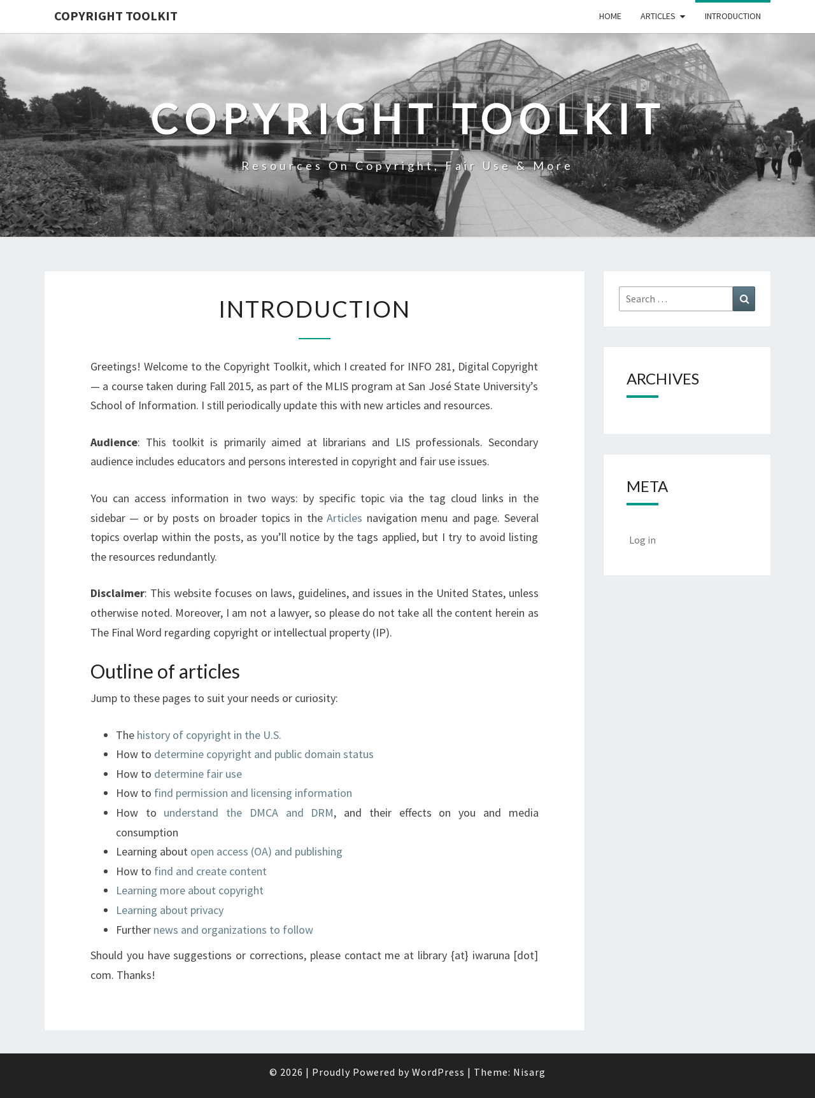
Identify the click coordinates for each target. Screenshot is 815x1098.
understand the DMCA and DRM (249, 812)
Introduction (733, 16)
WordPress (438, 1072)
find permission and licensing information (253, 792)
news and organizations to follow (233, 929)
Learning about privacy (169, 910)
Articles (658, 16)
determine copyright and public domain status (264, 754)
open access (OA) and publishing (266, 851)
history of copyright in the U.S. (209, 735)
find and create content (210, 871)
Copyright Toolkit (116, 16)
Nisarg (529, 1072)
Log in (642, 539)
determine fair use (198, 773)
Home (610, 16)
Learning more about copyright (190, 890)
